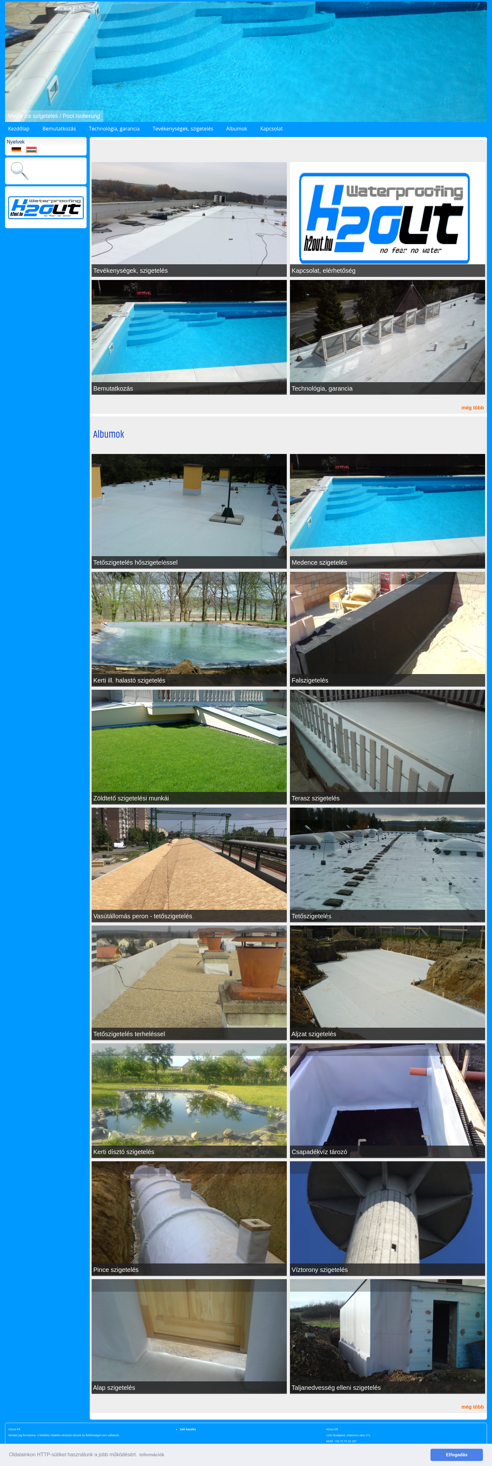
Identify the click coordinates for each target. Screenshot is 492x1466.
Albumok (236, 128)
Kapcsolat (271, 128)
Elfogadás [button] (457, 1454)
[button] (11, 62)
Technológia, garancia (114, 128)
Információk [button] (151, 1454)
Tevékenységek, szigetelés (182, 128)
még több (472, 407)
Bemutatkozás (59, 128)
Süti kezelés (188, 1429)
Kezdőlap (18, 128)
